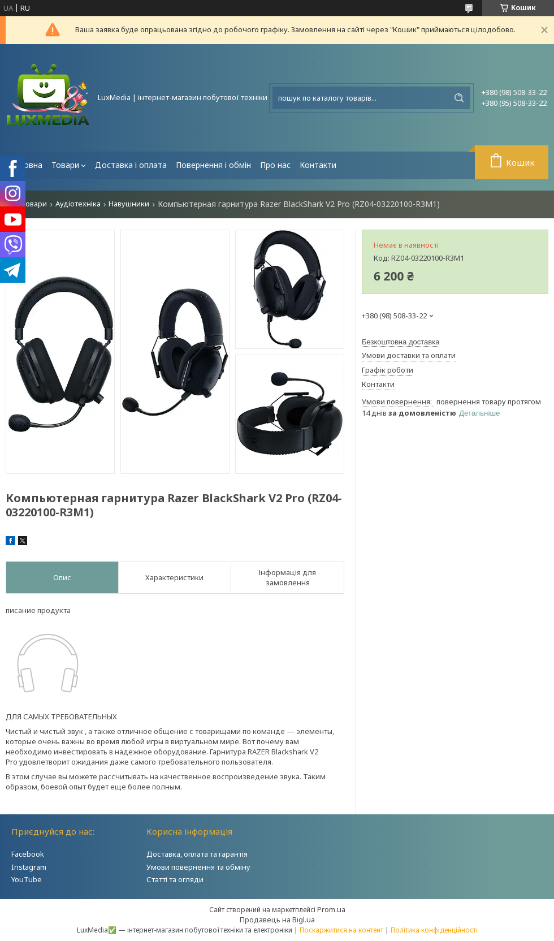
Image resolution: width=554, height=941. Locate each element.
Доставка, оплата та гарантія (197, 854)
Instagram (28, 867)
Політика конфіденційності (434, 930)
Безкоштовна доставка (400, 342)
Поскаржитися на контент (341, 930)
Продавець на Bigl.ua (277, 919)
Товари (65, 164)
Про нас (275, 164)
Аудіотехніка (78, 204)
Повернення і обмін (213, 164)
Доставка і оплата (131, 164)
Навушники (129, 204)
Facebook (27, 854)
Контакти (318, 164)
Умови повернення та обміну (198, 867)
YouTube (26, 879)
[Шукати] (459, 98)
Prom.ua (331, 909)
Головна (26, 164)
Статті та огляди (175, 879)
